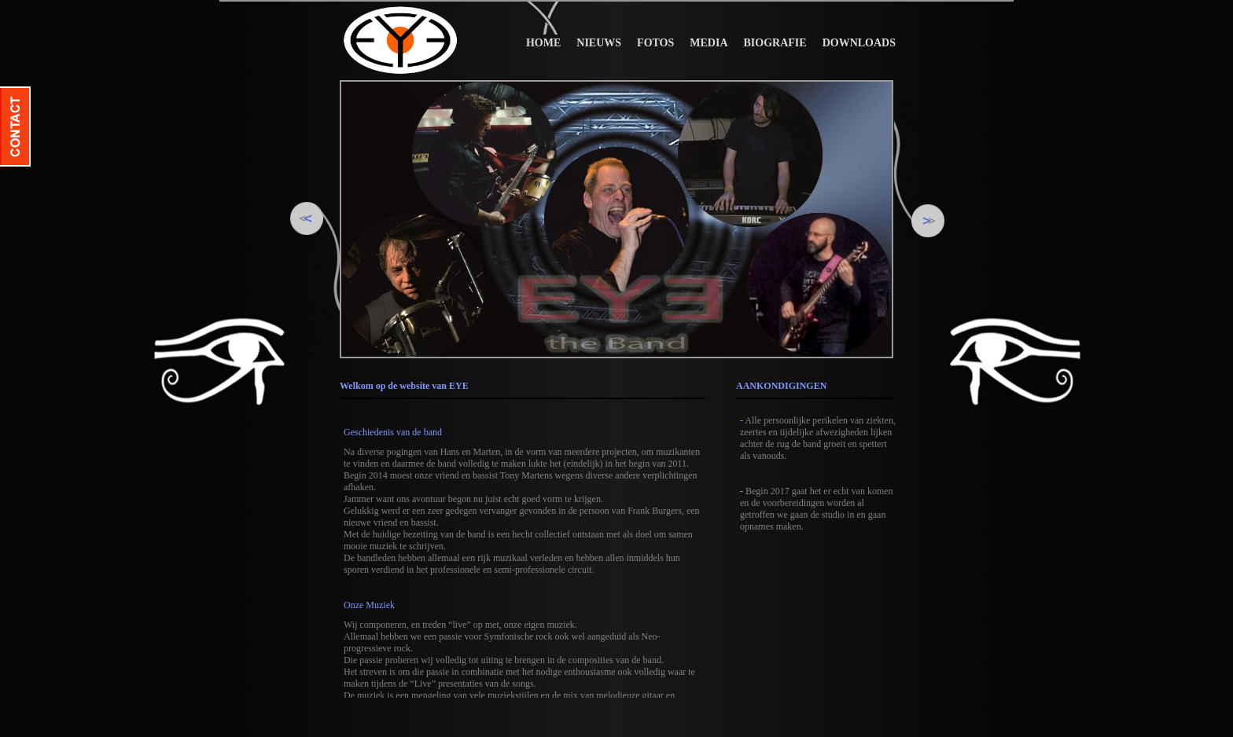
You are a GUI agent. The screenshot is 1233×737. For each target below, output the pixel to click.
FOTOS (655, 43)
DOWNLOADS (859, 43)
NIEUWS (598, 43)
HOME (543, 43)
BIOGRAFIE (775, 43)
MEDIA (708, 43)
